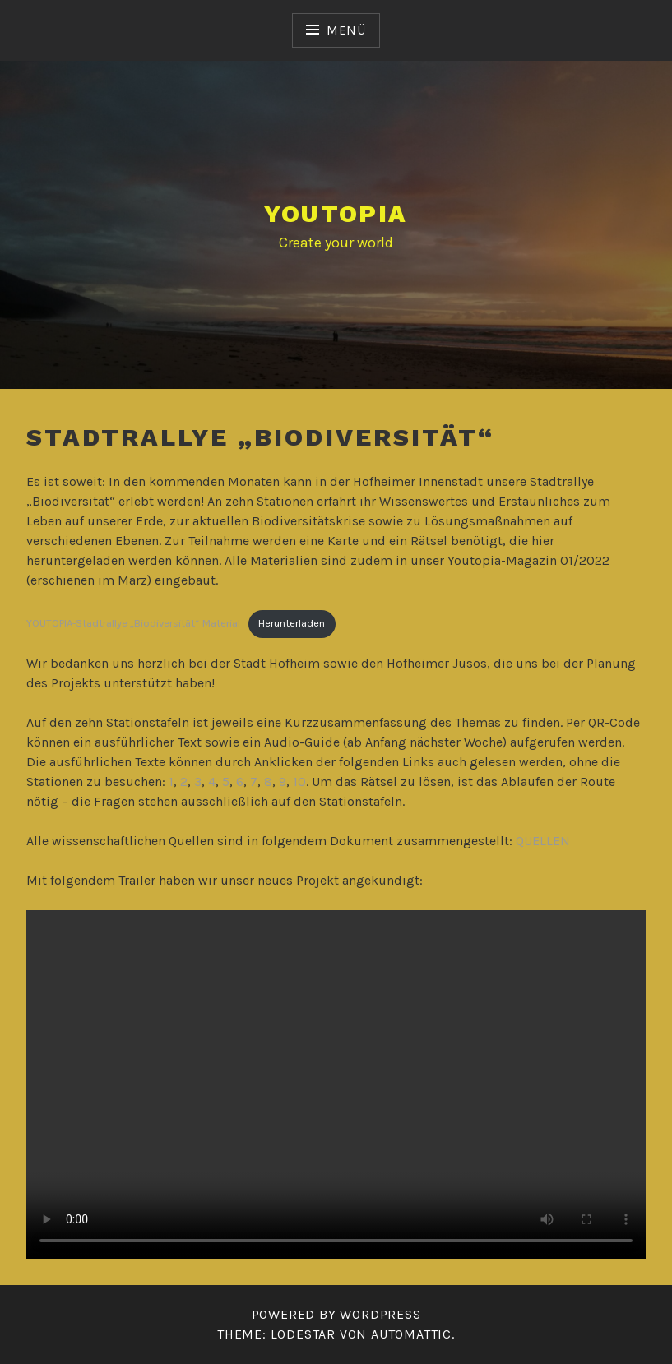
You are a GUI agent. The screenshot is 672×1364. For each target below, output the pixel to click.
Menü (346, 30)
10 (299, 781)
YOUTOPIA (335, 213)
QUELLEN (543, 840)
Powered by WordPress (336, 1314)
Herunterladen (291, 623)
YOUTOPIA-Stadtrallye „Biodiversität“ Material (133, 623)
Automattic (411, 1334)
